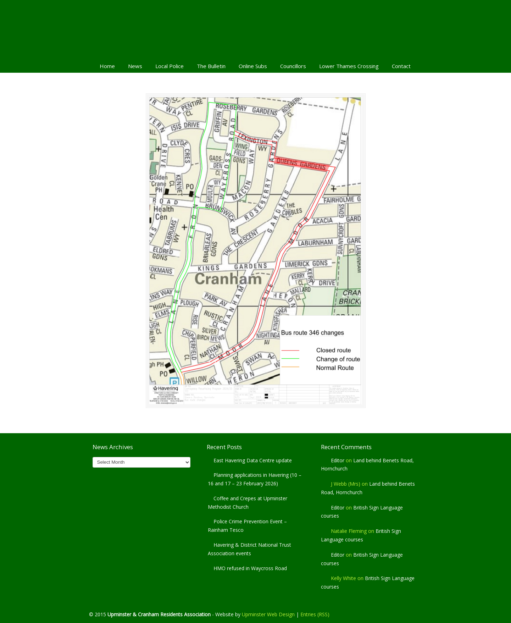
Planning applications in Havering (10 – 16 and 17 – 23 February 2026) (254, 479)
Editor (337, 460)
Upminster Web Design (268, 614)
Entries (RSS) (314, 614)
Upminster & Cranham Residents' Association (255, 28)
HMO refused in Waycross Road (250, 568)
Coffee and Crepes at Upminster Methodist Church (247, 502)
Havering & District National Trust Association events (249, 549)
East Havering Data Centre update (252, 460)
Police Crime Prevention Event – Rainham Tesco (247, 525)
